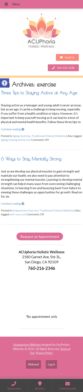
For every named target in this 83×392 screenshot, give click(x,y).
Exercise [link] (25, 135)
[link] (4, 83)
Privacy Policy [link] (44, 353)
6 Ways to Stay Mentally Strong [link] (31, 158)
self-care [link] (15, 214)
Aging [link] (15, 135)
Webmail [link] (33, 364)
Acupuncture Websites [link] (27, 344)
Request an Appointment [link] (39, 236)
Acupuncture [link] (19, 210)
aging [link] (4, 139)
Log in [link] (51, 364)
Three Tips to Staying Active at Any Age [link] (39, 92)
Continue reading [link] (12, 129)
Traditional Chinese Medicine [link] (49, 135)
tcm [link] (28, 139)
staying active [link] (17, 139)
